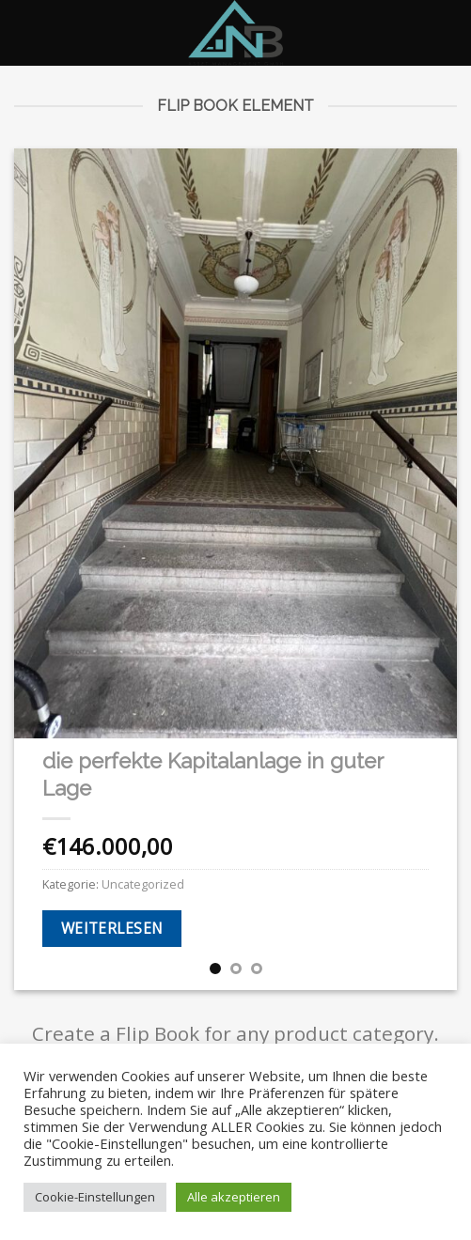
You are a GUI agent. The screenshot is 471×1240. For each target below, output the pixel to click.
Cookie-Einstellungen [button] (95, 1196)
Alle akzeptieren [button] (233, 1196)
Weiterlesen (112, 928)
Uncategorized (143, 884)
